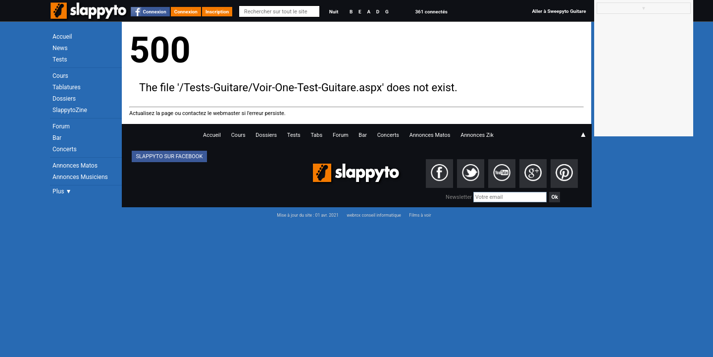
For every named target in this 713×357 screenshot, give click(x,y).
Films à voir (420, 215)
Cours (60, 75)
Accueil (62, 36)
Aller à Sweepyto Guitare (559, 11)
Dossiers (64, 98)
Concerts (64, 149)
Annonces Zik (477, 135)
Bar (56, 137)
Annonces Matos (75, 165)
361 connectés (431, 11)
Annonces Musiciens (80, 177)
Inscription (217, 11)
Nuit (333, 11)
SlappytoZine (69, 110)
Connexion (154, 11)
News (59, 48)
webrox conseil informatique (374, 215)
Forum (61, 126)
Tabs (316, 135)
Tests (59, 59)
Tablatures (66, 87)
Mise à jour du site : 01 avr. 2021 (307, 215)
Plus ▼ (61, 191)
